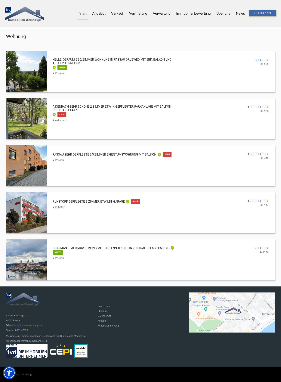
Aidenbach (61, 119)
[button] (9, 372)
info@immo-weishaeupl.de (28, 325)
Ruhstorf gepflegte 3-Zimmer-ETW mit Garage (89, 201)
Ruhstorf (60, 206)
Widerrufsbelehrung (108, 325)
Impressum (104, 305)
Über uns (102, 310)
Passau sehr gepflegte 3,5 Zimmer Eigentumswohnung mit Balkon (104, 154)
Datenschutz (104, 315)
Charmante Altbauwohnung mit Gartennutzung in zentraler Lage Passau (111, 247)
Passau (59, 72)
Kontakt (102, 320)
